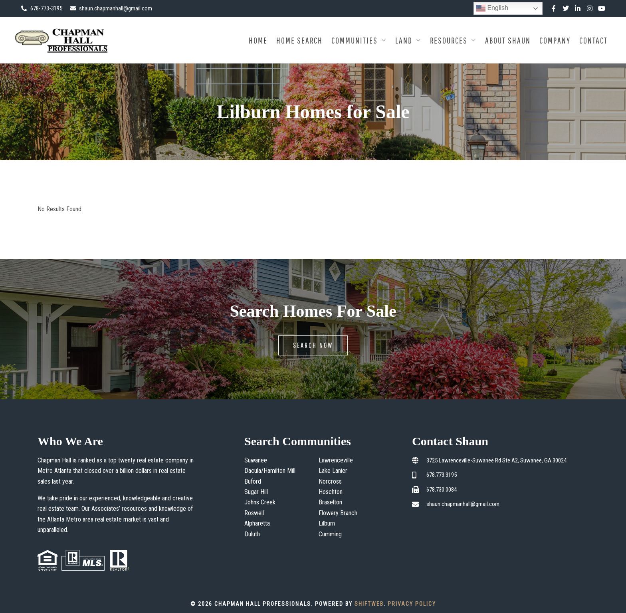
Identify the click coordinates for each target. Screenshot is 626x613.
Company (555, 40)
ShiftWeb (369, 604)
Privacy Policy (412, 604)
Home (258, 40)
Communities (354, 40)
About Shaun (508, 40)
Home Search (299, 40)
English (492, 8)
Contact (593, 40)
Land (403, 40)
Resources (449, 40)
